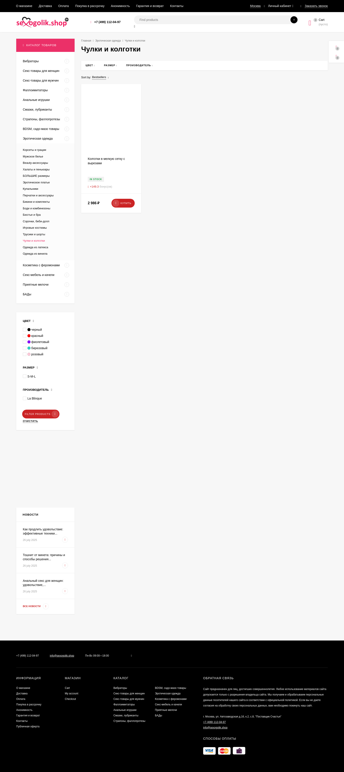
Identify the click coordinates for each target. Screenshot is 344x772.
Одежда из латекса (35, 247)
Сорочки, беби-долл (36, 221)
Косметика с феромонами (170, 699)
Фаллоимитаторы (124, 704)
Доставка (45, 6)
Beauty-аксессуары (35, 162)
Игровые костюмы (35, 227)
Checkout (70, 699)
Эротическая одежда (108, 40)
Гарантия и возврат (150, 6)
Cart (67, 688)
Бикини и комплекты (36, 201)
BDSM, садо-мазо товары (170, 688)
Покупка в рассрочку (90, 6)
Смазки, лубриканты (125, 715)
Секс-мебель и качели (168, 704)
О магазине (24, 6)
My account (71, 693)
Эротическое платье (36, 182)
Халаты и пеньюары (36, 169)
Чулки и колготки (34, 240)
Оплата (63, 6)
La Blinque (32, 398)
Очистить (30, 421)
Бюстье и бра (32, 214)
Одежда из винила (35, 253)
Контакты (176, 6)
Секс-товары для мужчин (128, 699)
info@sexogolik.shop (62, 655)
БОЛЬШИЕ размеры (36, 175)
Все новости (36, 606)
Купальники (30, 188)
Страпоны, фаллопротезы (129, 721)
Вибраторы (120, 688)
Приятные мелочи (166, 710)
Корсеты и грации (34, 149)
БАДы (158, 715)
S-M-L (29, 376)
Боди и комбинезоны (36, 208)
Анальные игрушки (124, 710)
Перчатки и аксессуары (38, 195)
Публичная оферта (27, 726)
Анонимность (120, 6)
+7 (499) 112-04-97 (107, 22)
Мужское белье (33, 156)
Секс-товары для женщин (129, 693)
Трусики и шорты (34, 234)
